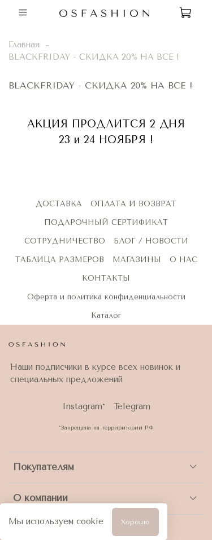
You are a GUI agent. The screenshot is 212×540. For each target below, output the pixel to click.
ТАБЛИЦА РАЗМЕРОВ (59, 259)
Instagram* (83, 406)
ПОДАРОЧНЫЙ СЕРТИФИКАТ (106, 222)
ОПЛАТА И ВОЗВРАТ (133, 204)
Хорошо (135, 522)
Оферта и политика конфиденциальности (106, 297)
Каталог (106, 315)
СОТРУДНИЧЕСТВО (64, 241)
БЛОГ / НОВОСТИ (151, 241)
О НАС (183, 259)
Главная (24, 44)
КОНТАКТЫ (106, 278)
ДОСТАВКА (59, 204)
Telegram (132, 406)
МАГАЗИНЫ (137, 259)
